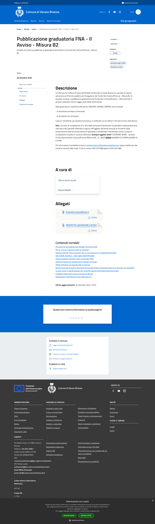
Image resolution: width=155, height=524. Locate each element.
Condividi (115, 39)
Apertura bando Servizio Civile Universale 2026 (75, 258)
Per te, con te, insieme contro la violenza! (72, 249)
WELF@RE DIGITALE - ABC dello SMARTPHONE (75, 255)
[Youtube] (114, 11)
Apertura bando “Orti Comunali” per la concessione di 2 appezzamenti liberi (86, 252)
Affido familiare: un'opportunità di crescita (73, 264)
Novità (26, 29)
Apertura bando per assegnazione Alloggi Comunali (76, 261)
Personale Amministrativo (23, 428)
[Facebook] (108, 11)
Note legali (82, 457)
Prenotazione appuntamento (56, 443)
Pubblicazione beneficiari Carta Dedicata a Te (74, 276)
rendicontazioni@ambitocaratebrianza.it (103, 145)
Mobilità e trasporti (53, 428)
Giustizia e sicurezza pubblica (88, 412)
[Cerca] (138, 11)
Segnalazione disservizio (55, 447)
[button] (77, 520)
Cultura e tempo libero (54, 412)
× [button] (152, 500)
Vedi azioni (115, 44)
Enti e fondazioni (20, 420)
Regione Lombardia (21, 3)
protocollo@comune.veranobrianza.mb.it (29, 473)
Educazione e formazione (87, 408)
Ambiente (81, 420)
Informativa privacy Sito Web (88, 447)
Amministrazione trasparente (88, 443)
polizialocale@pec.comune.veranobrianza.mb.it (31, 467)
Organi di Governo (20, 408)
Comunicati (114, 412)
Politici (16, 424)
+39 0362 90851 (27, 449)
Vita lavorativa (51, 416)
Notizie (112, 408)
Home (19, 29)
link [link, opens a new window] (98, 511)
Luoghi (112, 427)
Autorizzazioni (83, 427)
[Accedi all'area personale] (130, 2)
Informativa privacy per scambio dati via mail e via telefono (92, 452)
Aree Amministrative (21, 412)
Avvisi (34, 29)
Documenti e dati (20, 431)
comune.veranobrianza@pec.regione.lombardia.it (32, 461)
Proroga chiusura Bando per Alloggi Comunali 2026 (76, 246)
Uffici (16, 416)
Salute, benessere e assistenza (89, 424)
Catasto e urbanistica (54, 424)
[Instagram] (119, 11)
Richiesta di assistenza (54, 454)
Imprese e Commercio (54, 420)
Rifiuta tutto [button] (86, 515)
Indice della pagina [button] (25, 85)
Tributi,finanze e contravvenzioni (90, 416)
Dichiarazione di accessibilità (88, 461)
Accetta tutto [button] (69, 515)
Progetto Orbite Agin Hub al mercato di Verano (74, 273)
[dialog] (77, 511)
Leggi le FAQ (50, 450)
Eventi (112, 430)
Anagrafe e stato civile (54, 408)
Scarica (92, 217)
